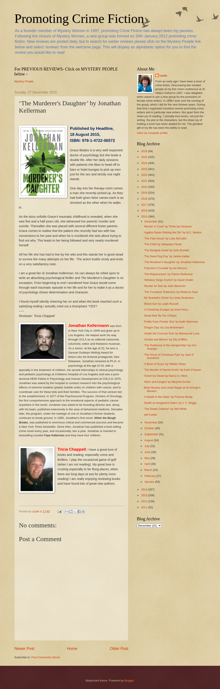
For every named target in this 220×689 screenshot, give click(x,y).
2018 (144, 198)
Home (72, 648)
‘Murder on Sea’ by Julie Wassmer (165, 286)
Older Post (119, 648)
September (151, 434)
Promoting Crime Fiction (79, 18)
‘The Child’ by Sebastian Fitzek (163, 244)
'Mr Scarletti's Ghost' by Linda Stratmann (169, 297)
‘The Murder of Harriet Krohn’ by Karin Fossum (172, 369)
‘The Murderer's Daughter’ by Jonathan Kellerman (174, 262)
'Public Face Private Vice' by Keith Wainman (171, 321)
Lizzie (163, 75)
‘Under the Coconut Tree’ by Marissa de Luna (171, 333)
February (150, 476)
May (147, 458)
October (149, 428)
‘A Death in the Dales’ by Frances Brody (168, 396)
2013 (144, 495)
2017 (144, 204)
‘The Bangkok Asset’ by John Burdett (166, 250)
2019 (144, 192)
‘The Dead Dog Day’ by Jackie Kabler (167, 256)
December (151, 221)
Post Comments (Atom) (45, 657)
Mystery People (24, 81)
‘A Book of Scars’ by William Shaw (165, 364)
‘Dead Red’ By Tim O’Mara (160, 315)
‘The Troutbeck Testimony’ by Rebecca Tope (171, 292)
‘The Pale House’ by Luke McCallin (165, 238)
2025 (144, 157)
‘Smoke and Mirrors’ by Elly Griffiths (165, 339)
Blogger (129, 680)
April (147, 463)
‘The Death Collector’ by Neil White (165, 408)
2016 (144, 210)
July (147, 446)
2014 (144, 489)
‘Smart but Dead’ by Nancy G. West (165, 375)
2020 (144, 186)
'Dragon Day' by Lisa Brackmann (164, 327)
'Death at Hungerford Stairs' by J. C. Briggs (170, 402)
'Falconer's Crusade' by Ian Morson (165, 268)
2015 (144, 216)
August (149, 440)
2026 (144, 151)
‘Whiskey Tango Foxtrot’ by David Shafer (168, 280)
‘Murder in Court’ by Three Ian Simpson (168, 226)
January (149, 481)
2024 (144, 163)
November (151, 422)
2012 (144, 501)
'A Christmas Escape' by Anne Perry (166, 309)
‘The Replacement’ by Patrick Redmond (168, 274)
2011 (144, 507)
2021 (144, 180)
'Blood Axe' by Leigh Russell (161, 303)
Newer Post (24, 648)
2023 (144, 169)
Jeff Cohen (150, 414)
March (148, 470)
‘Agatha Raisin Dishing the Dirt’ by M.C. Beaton (173, 232)
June (147, 452)
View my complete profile (152, 133)
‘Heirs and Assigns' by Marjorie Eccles (167, 381)
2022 (144, 174)
